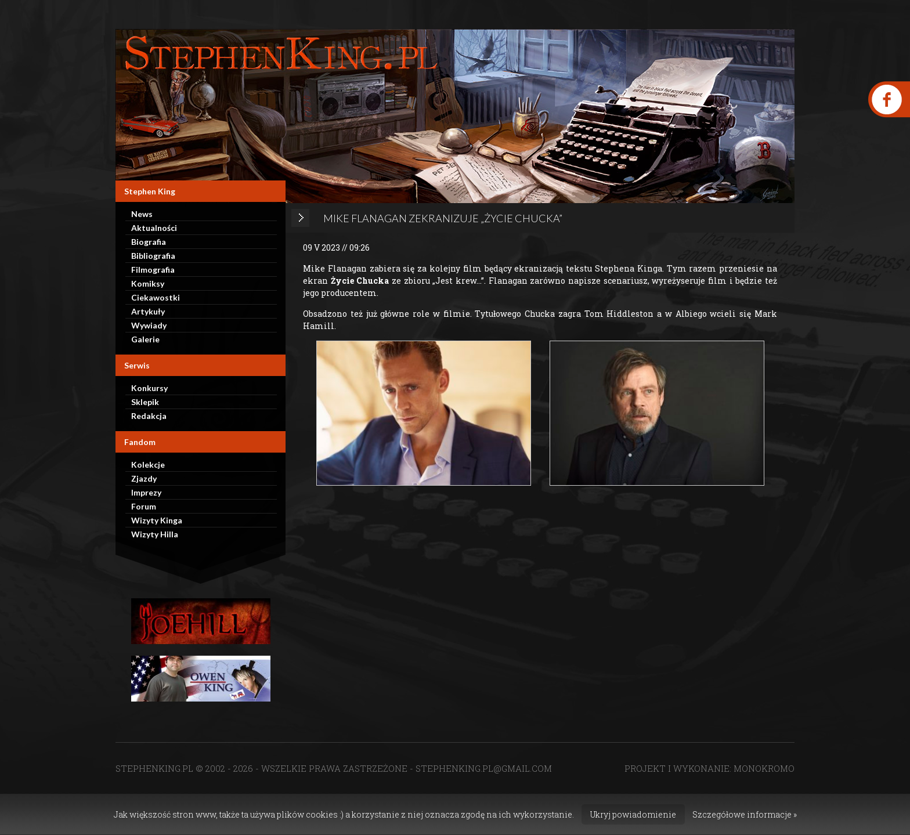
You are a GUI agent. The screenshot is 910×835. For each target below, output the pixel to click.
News (142, 214)
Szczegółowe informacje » (744, 814)
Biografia (148, 242)
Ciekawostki (155, 297)
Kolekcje (148, 464)
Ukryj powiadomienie (633, 814)
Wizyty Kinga (156, 520)
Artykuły (148, 311)
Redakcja (149, 416)
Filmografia (153, 269)
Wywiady (149, 325)
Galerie (145, 339)
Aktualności (154, 228)
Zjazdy (144, 478)
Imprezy (146, 492)
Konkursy (149, 388)
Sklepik (145, 402)
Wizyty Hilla (154, 534)
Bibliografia (153, 256)
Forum (143, 506)
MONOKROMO (764, 768)
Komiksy (147, 283)
